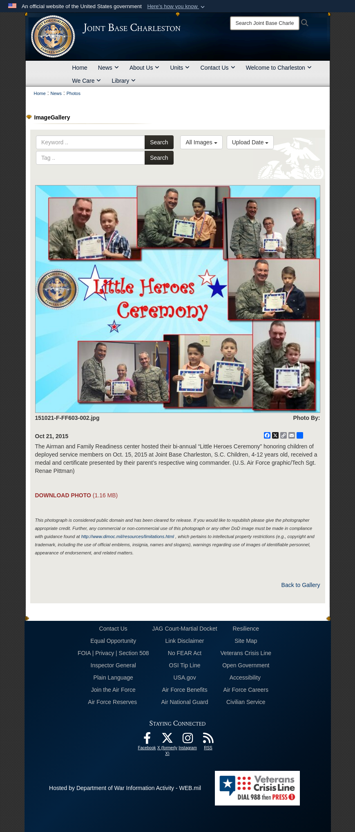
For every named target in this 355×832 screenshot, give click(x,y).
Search (159, 142)
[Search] (264, 23)
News (108, 67)
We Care (86, 80)
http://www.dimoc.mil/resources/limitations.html (127, 536)
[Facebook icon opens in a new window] (147, 740)
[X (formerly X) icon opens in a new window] (167, 740)
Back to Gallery (300, 585)
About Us (144, 67)
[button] (176, 6)
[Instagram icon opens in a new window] (188, 740)
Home (79, 67)
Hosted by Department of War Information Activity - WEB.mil (125, 788)
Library (124, 80)
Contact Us (217, 67)
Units (180, 67)
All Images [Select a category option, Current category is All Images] (201, 142)
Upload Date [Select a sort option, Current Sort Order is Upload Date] (250, 142)
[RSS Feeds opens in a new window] (208, 740)
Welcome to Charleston (279, 67)
